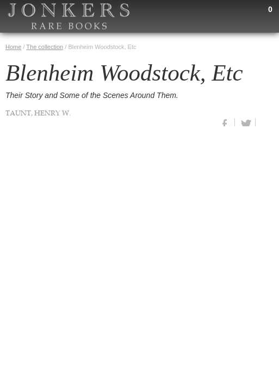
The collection (44, 47)
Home (13, 47)
